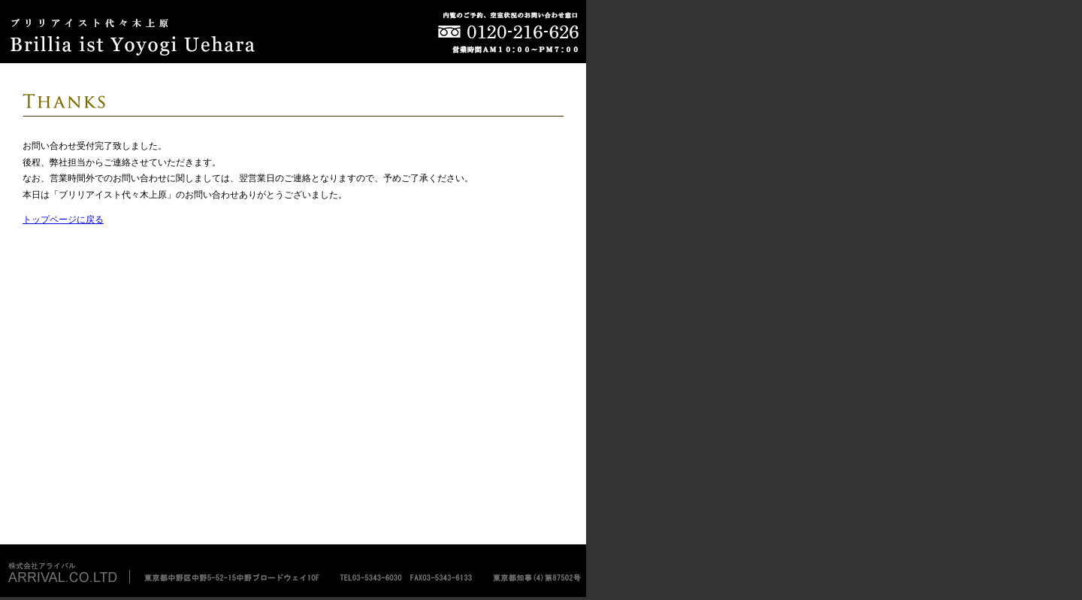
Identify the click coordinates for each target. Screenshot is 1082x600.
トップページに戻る (63, 219)
